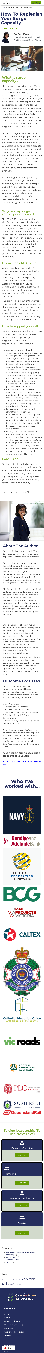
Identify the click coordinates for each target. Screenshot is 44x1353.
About (7, 1318)
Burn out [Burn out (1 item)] (5, 1279)
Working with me (12, 1321)
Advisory (5, 4)
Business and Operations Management (20, 1252)
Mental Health (11, 1257)
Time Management (13, 1260)
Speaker (8, 1335)
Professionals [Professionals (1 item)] (18, 1284)
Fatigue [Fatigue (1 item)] (17, 1279)
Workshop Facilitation (14, 1332)
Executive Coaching (13, 1325)
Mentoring (9, 1328)
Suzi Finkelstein (5, 2)
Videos (8, 1262)
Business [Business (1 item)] (11, 1279)
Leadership (10, 1255)
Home (3, 7)
